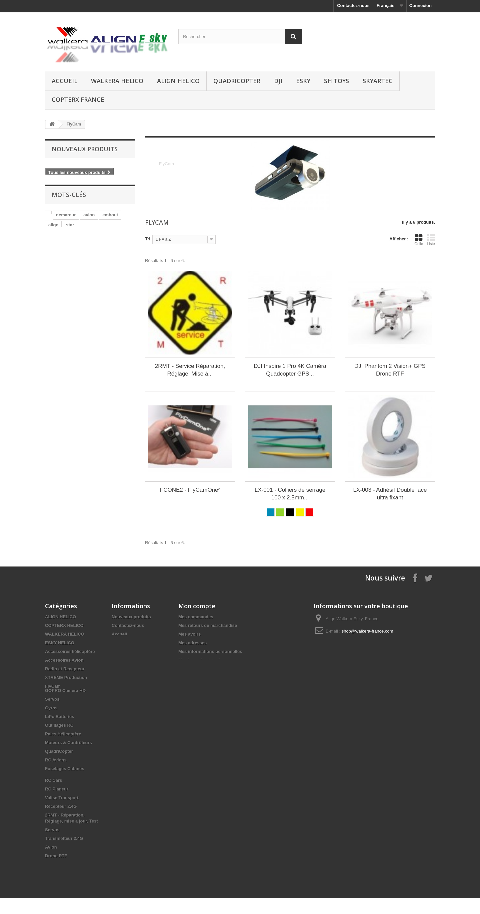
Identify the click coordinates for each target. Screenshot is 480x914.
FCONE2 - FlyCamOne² (190, 490)
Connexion (420, 5)
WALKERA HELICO (117, 81)
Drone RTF (56, 871)
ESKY (303, 81)
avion (89, 214)
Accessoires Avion (64, 660)
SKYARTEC (378, 81)
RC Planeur (56, 805)
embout (110, 214)
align (53, 224)
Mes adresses (192, 642)
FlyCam (53, 686)
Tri (147, 238)
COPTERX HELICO (64, 625)
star (70, 224)
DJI (278, 81)
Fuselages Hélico (62, 694)
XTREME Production (66, 677)
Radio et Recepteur (64, 668)
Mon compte (196, 606)
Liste (431, 240)
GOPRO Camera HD (65, 706)
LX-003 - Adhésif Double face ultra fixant (390, 494)
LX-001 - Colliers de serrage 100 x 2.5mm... (290, 494)
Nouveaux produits (85, 149)
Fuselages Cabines (64, 784)
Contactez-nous (353, 5)
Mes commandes (195, 616)
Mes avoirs (189, 634)
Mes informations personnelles (210, 651)
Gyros (51, 723)
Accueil (64, 81)
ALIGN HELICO (178, 81)
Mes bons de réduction (202, 660)
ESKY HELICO (59, 642)
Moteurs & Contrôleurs (68, 758)
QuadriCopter (236, 81)
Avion (51, 863)
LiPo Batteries (59, 732)
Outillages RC (59, 741)
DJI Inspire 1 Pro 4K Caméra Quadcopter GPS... (290, 370)
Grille (418, 240)
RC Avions (56, 775)
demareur (66, 214)
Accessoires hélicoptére (70, 651)
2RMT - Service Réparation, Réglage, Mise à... (190, 370)
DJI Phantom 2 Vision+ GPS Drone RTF (390, 370)
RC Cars (53, 796)
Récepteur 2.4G (61, 822)
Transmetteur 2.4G (64, 854)
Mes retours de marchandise (207, 625)
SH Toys (336, 81)
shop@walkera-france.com (367, 631)
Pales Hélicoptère (63, 749)
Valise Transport (61, 813)
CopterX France (78, 99)
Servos (52, 715)
